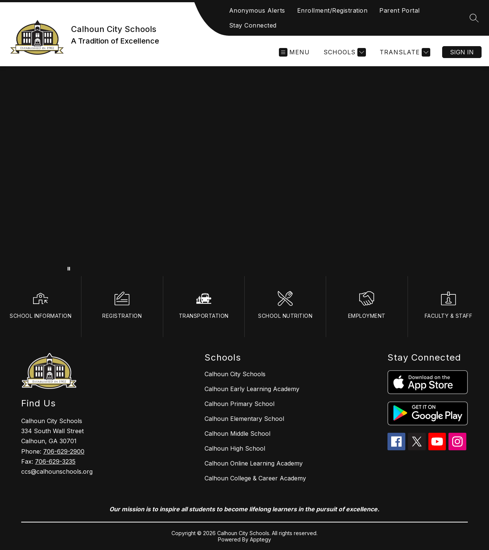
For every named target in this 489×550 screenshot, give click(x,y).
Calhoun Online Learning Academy (254, 463)
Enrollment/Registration (332, 10)
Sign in (462, 52)
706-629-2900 (63, 451)
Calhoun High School (235, 448)
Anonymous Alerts (257, 10)
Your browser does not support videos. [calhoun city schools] (244, 171)
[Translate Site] (404, 52)
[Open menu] (294, 52)
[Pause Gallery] (69, 269)
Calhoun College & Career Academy (255, 478)
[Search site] (474, 17)
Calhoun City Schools (235, 374)
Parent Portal (399, 10)
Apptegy (260, 539)
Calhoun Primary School (239, 403)
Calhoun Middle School (237, 433)
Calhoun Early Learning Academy (252, 389)
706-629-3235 (55, 461)
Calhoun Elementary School (244, 418)
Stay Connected (253, 25)
